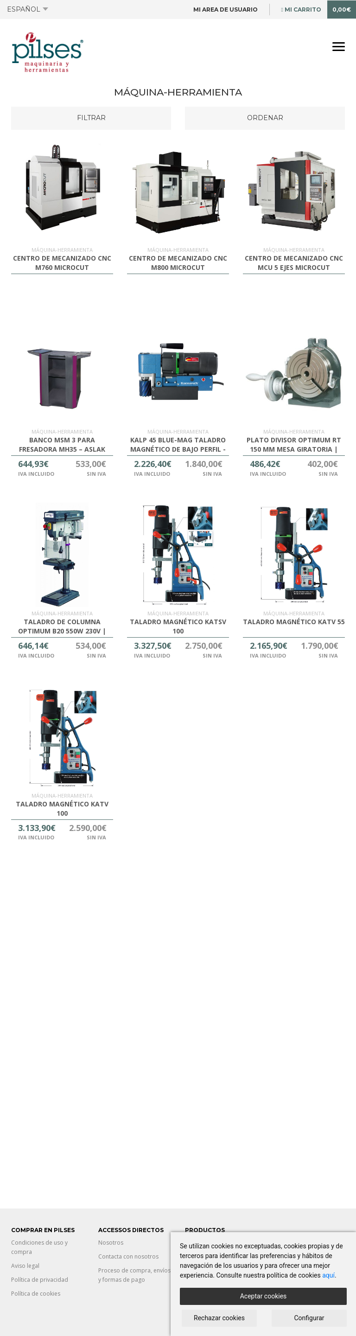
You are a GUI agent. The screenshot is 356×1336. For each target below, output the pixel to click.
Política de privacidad (39, 1280)
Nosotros (110, 1243)
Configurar (309, 1318)
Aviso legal (25, 1266)
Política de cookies (35, 1294)
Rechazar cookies (219, 1318)
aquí (328, 1275)
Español (27, 9)
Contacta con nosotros (128, 1256)
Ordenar (265, 118)
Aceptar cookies (263, 1296)
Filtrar (91, 118)
